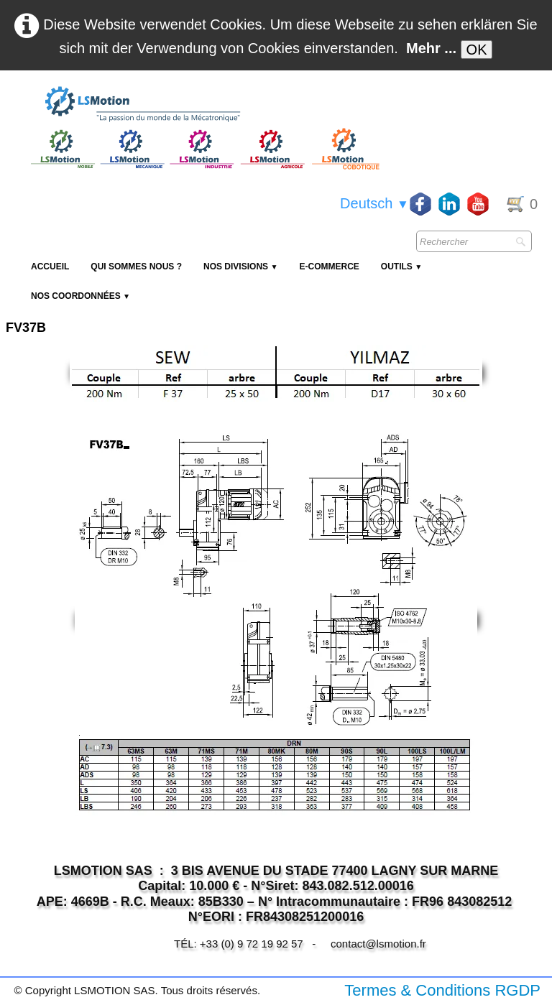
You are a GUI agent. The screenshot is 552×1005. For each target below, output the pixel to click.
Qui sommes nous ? (136, 266)
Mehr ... (431, 48)
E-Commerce (329, 266)
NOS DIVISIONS (240, 266)
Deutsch (374, 203)
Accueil (50, 266)
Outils (401, 266)
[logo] (203, 105)
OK (476, 49)
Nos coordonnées (80, 296)
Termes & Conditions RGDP (442, 990)
